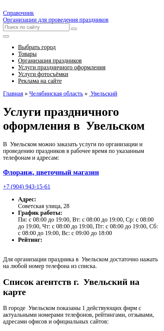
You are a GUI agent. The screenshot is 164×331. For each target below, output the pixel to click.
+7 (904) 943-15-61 (26, 186)
